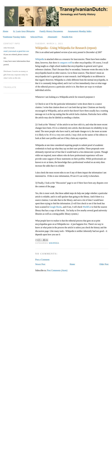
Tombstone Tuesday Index (14, 37)
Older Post (103, 264)
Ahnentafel (52, 37)
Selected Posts (36, 37)
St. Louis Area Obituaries (24, 31)
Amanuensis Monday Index (79, 31)
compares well (65, 62)
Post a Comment (42, 259)
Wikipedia (39, 59)
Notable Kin (67, 37)
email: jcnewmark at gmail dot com (16, 51)
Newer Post (40, 264)
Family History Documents (51, 31)
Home (5, 31)
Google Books (55, 207)
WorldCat (87, 207)
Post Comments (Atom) (57, 270)
